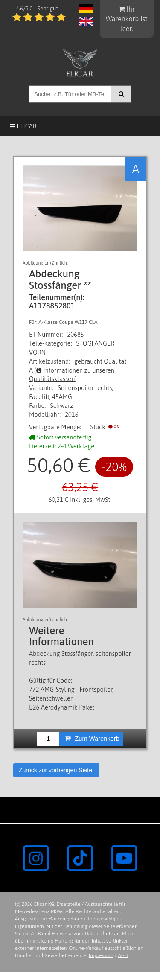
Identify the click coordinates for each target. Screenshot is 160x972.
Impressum (101, 955)
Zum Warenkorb (92, 738)
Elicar (23, 126)
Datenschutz (98, 934)
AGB (36, 934)
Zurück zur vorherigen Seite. (56, 770)
